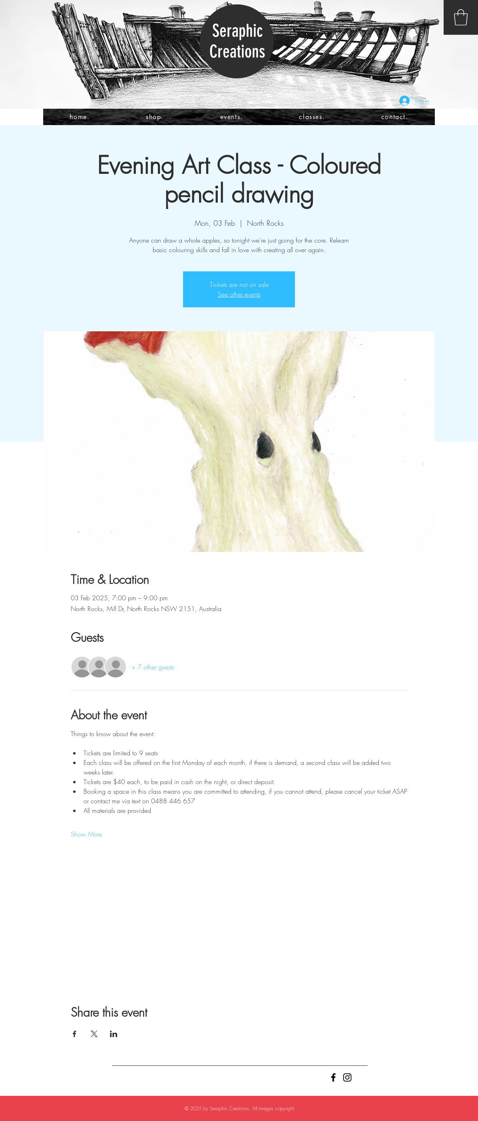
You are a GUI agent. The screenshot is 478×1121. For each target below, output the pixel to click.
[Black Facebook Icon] (333, 1077)
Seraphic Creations (237, 41)
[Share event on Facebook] (74, 1034)
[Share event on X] (94, 1034)
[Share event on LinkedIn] (114, 1034)
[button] (461, 17)
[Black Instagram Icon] (347, 1077)
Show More (86, 834)
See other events (239, 294)
